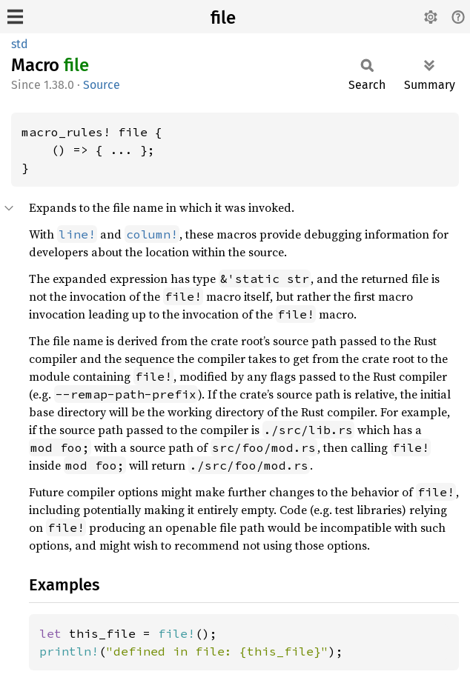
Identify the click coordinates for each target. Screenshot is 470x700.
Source (101, 85)
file (223, 17)
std (19, 44)
